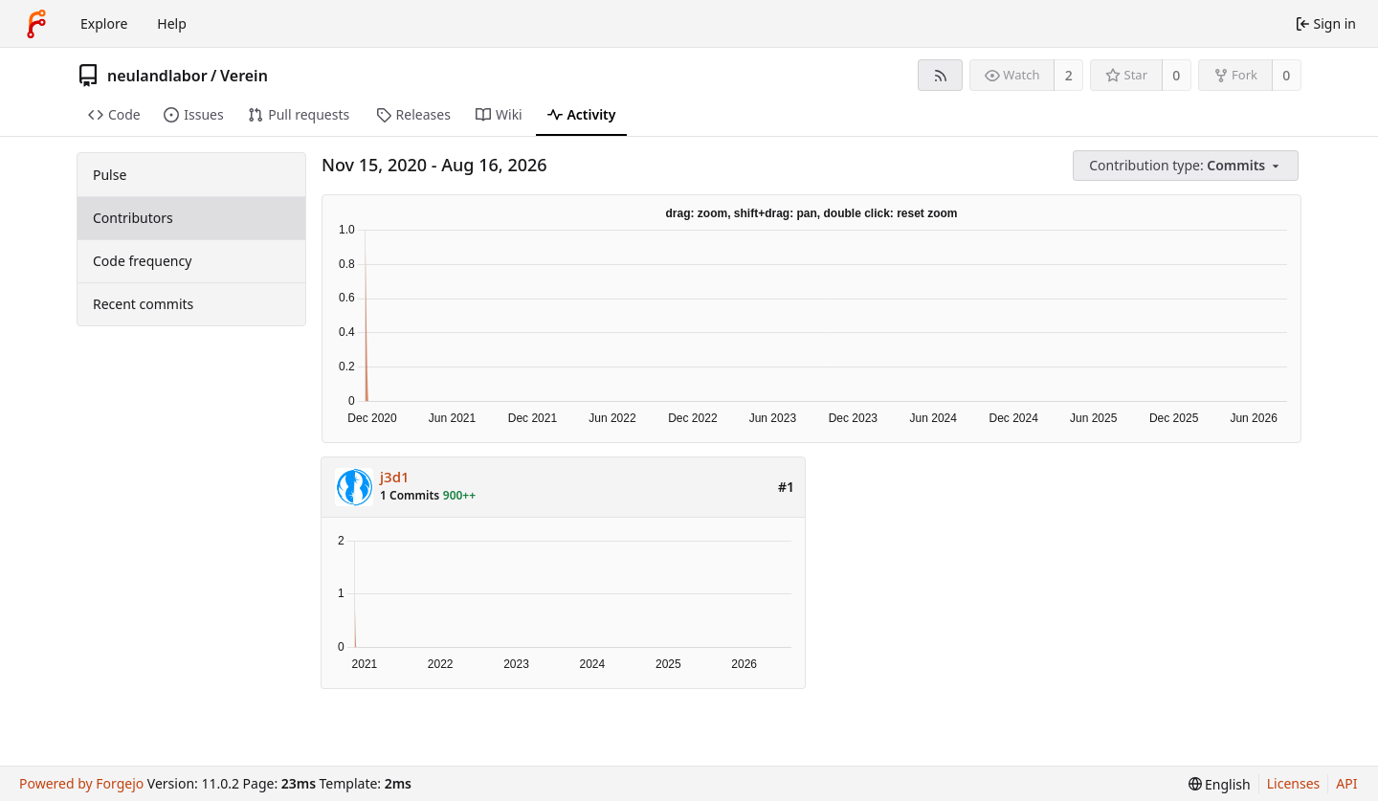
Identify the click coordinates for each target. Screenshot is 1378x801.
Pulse (109, 175)
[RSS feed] (940, 75)
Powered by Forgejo (81, 783)
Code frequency (142, 261)
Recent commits (143, 304)
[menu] (1187, 166)
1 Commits (409, 495)
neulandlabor (157, 75)
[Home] (36, 24)
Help (172, 23)
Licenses (1294, 783)
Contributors (133, 218)
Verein (244, 75)
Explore (103, 23)
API (1346, 783)
